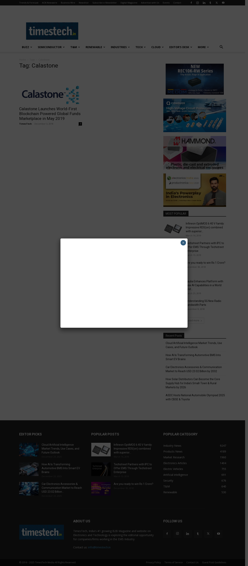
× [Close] (183, 243)
